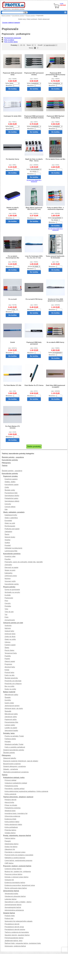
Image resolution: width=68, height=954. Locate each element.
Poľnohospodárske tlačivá (14, 938)
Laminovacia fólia (11, 551)
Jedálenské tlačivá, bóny (13, 941)
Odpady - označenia (10, 769)
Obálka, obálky (10, 482)
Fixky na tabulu (9, 40)
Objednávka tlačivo (11, 844)
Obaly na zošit (10, 523)
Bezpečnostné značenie (12, 764)
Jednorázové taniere (12, 706)
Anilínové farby (10, 634)
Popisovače (9, 598)
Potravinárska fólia (11, 722)
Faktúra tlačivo (10, 838)
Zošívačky (8, 565)
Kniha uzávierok (10, 794)
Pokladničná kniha (11, 786)
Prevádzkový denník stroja (14, 927)
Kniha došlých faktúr (12, 822)
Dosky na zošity (10, 689)
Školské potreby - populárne (13, 457)
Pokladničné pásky (11, 498)
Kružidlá (8, 595)
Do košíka (12, 89)
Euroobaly (8, 520)
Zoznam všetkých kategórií (11, 22)
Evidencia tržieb (10, 819)
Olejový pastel (10, 661)
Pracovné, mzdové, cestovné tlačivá (17, 866)
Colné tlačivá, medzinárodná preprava (18, 860)
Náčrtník (8, 628)
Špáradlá (8, 711)
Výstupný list (9, 880)
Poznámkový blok (11, 493)
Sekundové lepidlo (11, 730)
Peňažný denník (10, 800)
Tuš (6, 614)
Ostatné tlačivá (9, 913)
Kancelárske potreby (18, 15)
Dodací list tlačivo (11, 847)
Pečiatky (8, 742)
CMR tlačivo (9, 863)
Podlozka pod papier (12, 529)
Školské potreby (9, 753)
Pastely (7, 659)
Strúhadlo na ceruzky (12, 592)
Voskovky (8, 625)
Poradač (8, 545)
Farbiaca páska (10, 739)
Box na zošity (9, 686)
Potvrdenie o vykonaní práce (15, 852)
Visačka (7, 540)
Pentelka (8, 606)
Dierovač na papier (11, 567)
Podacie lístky (10, 916)
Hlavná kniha (9, 802)
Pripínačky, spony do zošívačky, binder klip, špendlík (24, 562)
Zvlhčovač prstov (11, 576)
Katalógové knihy (11, 515)
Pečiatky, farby (9, 733)
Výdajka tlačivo (10, 833)
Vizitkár (7, 543)
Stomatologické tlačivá (13, 907)
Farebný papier (10, 645)
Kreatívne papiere (11, 479)
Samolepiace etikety (12, 501)
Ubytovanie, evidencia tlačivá (15, 946)
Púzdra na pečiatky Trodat (14, 736)
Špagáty (8, 697)
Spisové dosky (10, 537)
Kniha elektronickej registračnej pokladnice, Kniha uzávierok (26, 791)
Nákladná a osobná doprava (15, 858)
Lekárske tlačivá (10, 899)
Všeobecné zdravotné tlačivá (15, 896)
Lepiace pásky (10, 725)
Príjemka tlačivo (10, 830)
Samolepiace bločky (12, 496)
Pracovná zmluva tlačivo (13, 874)
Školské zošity (10, 490)
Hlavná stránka (5, 15)
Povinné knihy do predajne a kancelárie (19, 855)
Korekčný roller (10, 556)
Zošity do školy (10, 637)
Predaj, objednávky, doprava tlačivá (17, 835)
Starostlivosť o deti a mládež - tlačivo (18, 902)
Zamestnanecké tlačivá (13, 905)
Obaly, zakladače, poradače (14, 512)
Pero (6, 601)
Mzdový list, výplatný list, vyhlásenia (18, 871)
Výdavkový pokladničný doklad (16, 783)
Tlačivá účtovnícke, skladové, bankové (18, 797)
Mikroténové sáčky (11, 695)
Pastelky (8, 656)
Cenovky (8, 504)
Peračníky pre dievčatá (13, 681)
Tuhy (6, 609)
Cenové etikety (10, 507)
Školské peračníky (11, 678)
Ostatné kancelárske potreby (13, 750)
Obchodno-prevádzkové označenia (16, 772)
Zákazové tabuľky (9, 758)
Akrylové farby (10, 667)
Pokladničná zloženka (12, 808)
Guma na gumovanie (12, 589)
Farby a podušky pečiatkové (15, 747)
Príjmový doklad (10, 780)
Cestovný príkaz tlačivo (13, 869)
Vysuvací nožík (10, 581)
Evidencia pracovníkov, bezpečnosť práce (20, 885)
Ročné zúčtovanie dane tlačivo (16, 888)
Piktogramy (6, 463)
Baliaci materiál (9, 692)
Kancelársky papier (12, 484)
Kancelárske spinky (12, 584)
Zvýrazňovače (10, 620)
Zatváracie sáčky (11, 717)
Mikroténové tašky (11, 714)
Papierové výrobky (10, 476)
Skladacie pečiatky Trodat (14, 744)
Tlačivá (4, 465)
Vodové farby (9, 631)
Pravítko (8, 559)
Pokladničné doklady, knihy (14, 778)
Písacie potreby (30, 15)
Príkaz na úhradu (11, 805)
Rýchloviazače (10, 526)
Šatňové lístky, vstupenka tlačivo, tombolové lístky (23, 943)
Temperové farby (11, 653)
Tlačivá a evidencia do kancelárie (17, 932)
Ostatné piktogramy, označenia (14, 766)
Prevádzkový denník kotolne (15, 929)
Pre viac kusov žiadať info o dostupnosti (34, 180)
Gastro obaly (9, 703)
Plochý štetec (9, 650)
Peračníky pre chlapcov (13, 684)
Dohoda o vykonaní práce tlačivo (16, 877)
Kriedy (7, 670)
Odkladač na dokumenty (13, 548)
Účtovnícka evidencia (12, 816)
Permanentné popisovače (12, 38)
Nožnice (8, 578)
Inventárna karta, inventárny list (16, 813)
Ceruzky (8, 603)
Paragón (8, 841)
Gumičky (8, 700)
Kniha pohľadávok (11, 827)
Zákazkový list (10, 849)
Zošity (7, 487)
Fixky (6, 617)
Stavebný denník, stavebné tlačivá (17, 935)
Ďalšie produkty (34, 446)
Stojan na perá (10, 570)
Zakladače (8, 532)
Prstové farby (9, 672)
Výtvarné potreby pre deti (13, 623)
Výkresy (7, 642)
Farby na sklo (9, 675)
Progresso (8, 664)
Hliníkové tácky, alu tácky (14, 708)
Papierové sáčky (11, 719)
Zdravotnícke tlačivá (11, 891)
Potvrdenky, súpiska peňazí (15, 789)
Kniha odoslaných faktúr (13, 824)
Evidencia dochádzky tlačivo (15, 883)
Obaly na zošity (10, 639)
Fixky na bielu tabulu (11, 42)
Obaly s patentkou (11, 518)
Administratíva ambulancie (14, 910)
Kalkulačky (8, 573)
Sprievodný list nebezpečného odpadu (18, 921)
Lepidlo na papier (11, 728)
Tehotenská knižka (11, 894)
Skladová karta (10, 811)
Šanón (7, 534)
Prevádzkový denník (12, 924)
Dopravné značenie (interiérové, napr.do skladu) (20, 761)
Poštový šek (9, 918)
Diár (6, 509)
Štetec (7, 648)
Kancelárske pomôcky (12, 554)
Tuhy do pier (9, 612)
